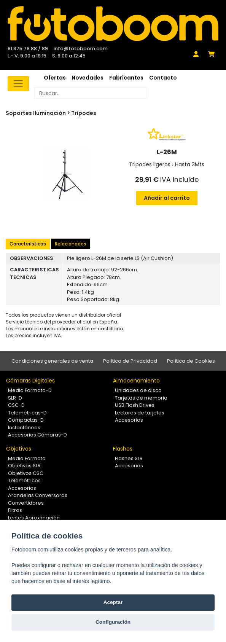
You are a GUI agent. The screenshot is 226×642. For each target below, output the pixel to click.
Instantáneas (24, 427)
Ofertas (55, 77)
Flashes (122, 448)
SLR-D (15, 397)
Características (28, 244)
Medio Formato (27, 458)
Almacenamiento (136, 380)
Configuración (113, 622)
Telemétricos (24, 480)
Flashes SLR (129, 458)
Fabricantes (126, 77)
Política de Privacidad (130, 361)
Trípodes (83, 113)
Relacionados (70, 244)
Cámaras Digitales (30, 380)
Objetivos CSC (25, 473)
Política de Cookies (191, 361)
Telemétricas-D (27, 412)
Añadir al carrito (167, 198)
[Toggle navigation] (18, 83)
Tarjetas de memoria (141, 397)
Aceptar (113, 602)
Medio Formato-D (30, 390)
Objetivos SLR (24, 465)
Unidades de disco (138, 390)
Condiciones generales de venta (52, 361)
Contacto (163, 77)
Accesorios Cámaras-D (37, 434)
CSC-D (16, 405)
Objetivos (18, 448)
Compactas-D (26, 420)
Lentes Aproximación (34, 517)
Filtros (15, 510)
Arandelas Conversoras (37, 495)
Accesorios (129, 420)
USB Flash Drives (134, 405)
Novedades (87, 77)
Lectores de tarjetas (139, 412)
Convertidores (26, 503)
